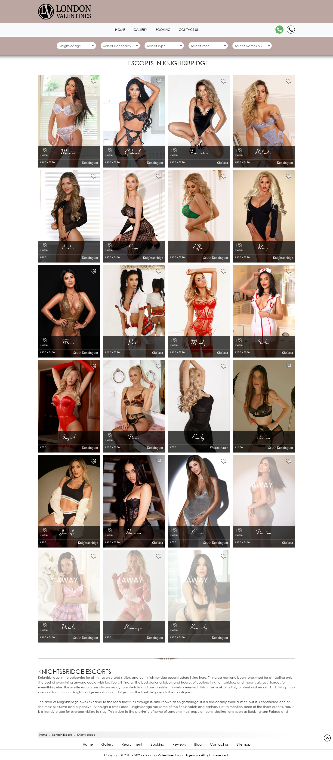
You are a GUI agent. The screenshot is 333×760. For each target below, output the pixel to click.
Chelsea (222, 163)
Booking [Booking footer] (157, 744)
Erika (69, 247)
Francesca (199, 152)
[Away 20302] (262, 484)
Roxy (264, 247)
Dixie (133, 437)
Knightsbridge (153, 258)
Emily (199, 437)
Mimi (69, 342)
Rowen (199, 532)
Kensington (90, 163)
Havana (134, 532)
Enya (133, 247)
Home (120, 29)
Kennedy (199, 627)
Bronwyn (134, 627)
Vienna (264, 437)
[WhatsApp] (279, 29)
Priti (134, 342)
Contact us (189, 29)
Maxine (69, 152)
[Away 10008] (197, 579)
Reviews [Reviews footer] (179, 744)
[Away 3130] (132, 579)
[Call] (291, 29)
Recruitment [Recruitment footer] (132, 744)
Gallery (140, 29)
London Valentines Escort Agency (171, 755)
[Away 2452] (67, 579)
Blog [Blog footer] (198, 744)
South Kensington (215, 258)
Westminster (219, 448)
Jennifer (69, 532)
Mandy (199, 342)
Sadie (264, 342)
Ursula (69, 627)
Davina (264, 532)
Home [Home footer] (88, 744)
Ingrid (69, 437)
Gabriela (134, 152)
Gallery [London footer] (107, 744)
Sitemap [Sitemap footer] (243, 744)
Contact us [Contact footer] (219, 744)
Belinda (264, 152)
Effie (199, 247)
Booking (162, 29)
